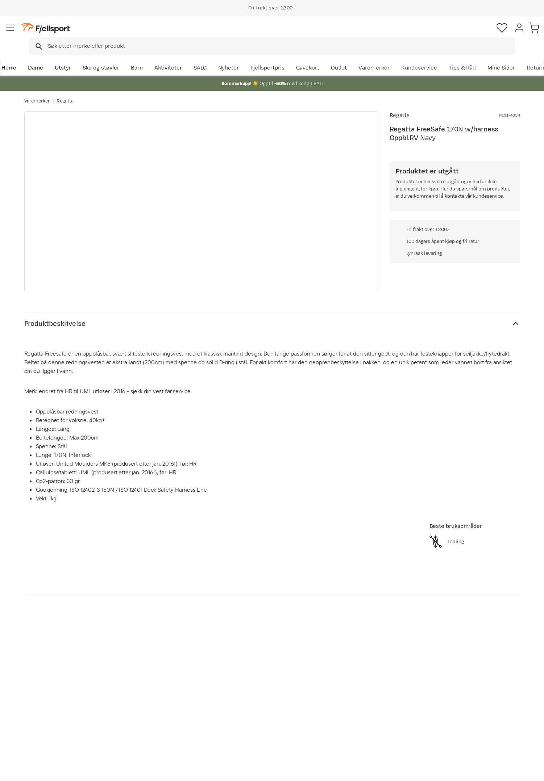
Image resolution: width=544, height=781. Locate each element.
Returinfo (44, 697)
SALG (317, 56)
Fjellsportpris (385, 56)
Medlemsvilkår (251, 697)
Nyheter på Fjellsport (159, 686)
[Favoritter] (469, 34)
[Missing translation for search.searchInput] (136, 34)
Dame (58, 56)
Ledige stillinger (252, 709)
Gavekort (143, 709)
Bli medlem (490, 612)
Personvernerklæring (452, 770)
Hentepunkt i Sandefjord (63, 721)
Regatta (65, 94)
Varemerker (457, 56)
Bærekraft (245, 721)
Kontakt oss (47, 732)
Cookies (530, 770)
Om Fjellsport (249, 674)
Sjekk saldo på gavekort (62, 686)
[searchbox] (287, 34)
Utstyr (86, 56)
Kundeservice (502, 56)
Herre (31, 56)
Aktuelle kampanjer (157, 674)
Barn (160, 56)
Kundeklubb (247, 686)
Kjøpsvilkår (497, 770)
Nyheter (346, 56)
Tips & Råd (45, 709)
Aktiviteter (191, 56)
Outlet (422, 56)
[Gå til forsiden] (60, 34)
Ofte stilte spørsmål (57, 674)
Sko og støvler (123, 56)
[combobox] (278, 34)
